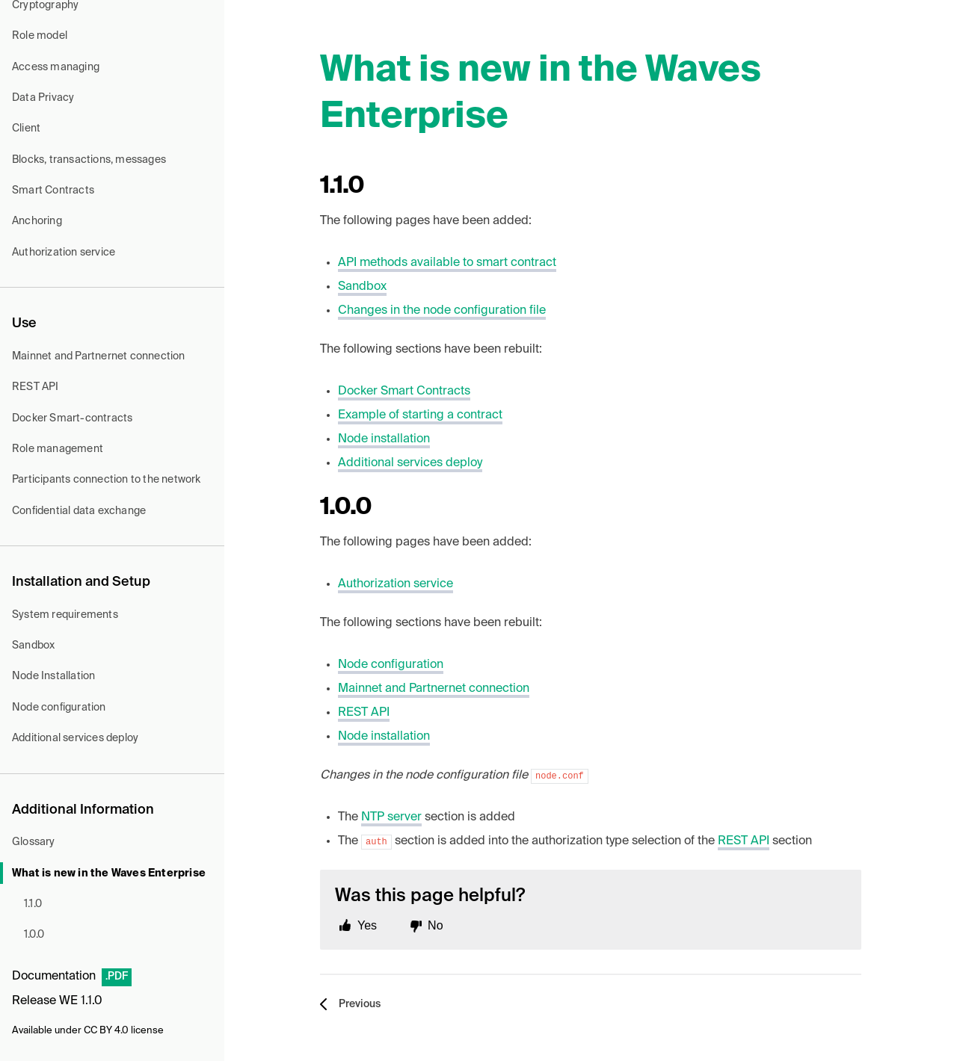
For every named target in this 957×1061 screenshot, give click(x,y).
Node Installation (53, 676)
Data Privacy (43, 98)
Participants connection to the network (106, 479)
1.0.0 (34, 934)
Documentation (54, 977)
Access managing (55, 67)
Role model (39, 36)
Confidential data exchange (79, 511)
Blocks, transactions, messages (89, 160)
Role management (57, 449)
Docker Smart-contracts (72, 418)
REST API (35, 387)
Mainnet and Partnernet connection (98, 356)
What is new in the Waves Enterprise (109, 873)
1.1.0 (33, 904)
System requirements (65, 615)
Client (26, 128)
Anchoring (37, 221)
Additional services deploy (75, 738)
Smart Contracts (53, 190)
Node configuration (59, 707)
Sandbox (33, 645)
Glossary (33, 842)
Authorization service (63, 252)
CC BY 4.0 (106, 1031)
